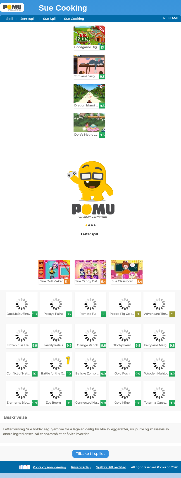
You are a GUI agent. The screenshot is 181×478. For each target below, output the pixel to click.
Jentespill (28, 19)
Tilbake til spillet (90, 454)
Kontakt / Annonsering (49, 467)
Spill (9, 19)
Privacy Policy (81, 467)
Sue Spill (50, 19)
